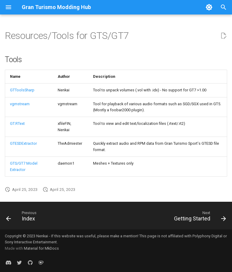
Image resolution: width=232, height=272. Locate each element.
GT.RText (17, 123)
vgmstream (20, 104)
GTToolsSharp (22, 90)
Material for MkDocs (41, 248)
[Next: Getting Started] (199, 217)
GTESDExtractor (23, 143)
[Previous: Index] (22, 217)
